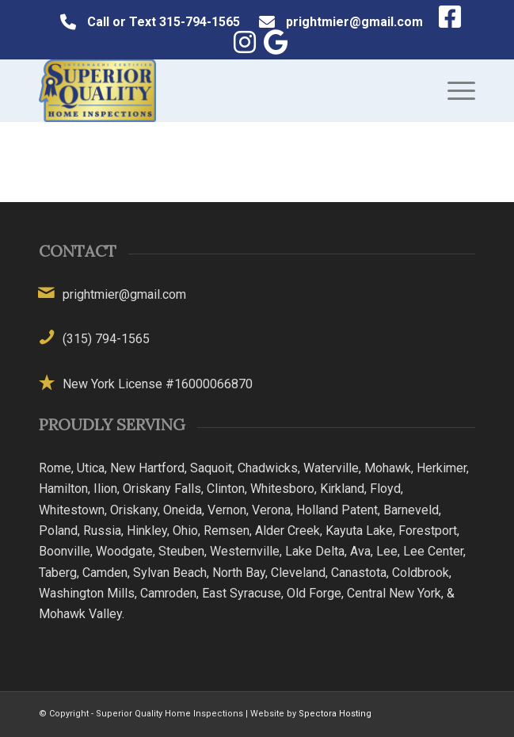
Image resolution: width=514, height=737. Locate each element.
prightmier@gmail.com (354, 21)
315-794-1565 (199, 21)
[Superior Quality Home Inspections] (213, 90)
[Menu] (453, 90)
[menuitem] (453, 90)
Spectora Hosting (335, 713)
